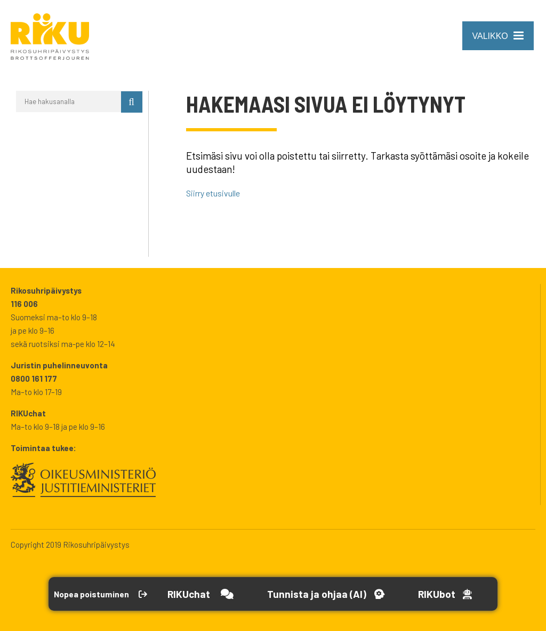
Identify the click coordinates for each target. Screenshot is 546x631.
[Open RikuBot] (476, 594)
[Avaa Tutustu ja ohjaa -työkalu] (353, 594)
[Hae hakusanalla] (69, 101)
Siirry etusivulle (220, 192)
